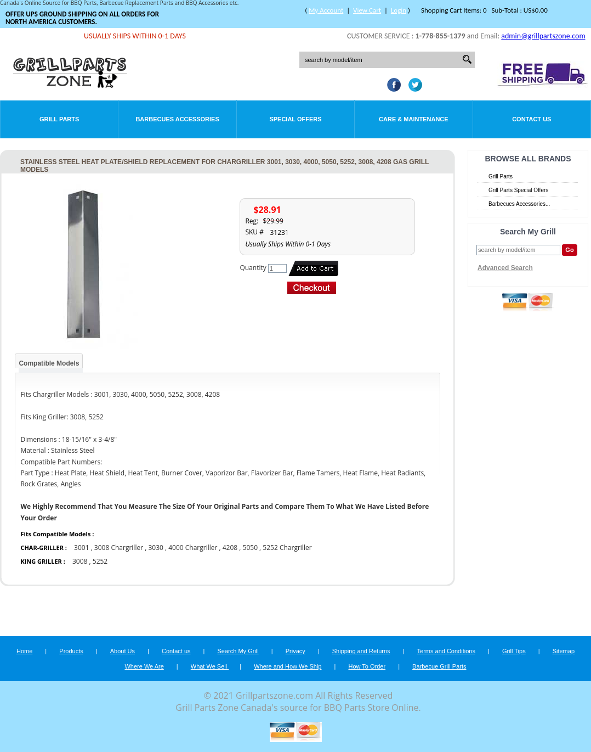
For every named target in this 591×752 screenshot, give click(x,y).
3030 (155, 547)
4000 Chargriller (192, 547)
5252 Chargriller (287, 547)
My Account (326, 10)
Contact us (176, 651)
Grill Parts (59, 119)
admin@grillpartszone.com (543, 36)
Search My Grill (238, 651)
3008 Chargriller (118, 547)
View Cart (367, 10)
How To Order (366, 666)
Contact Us (531, 119)
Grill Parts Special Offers (518, 190)
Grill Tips (514, 651)
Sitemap (564, 651)
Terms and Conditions (446, 651)
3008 (79, 561)
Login (398, 10)
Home (24, 651)
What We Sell (210, 666)
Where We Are (143, 666)
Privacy (295, 651)
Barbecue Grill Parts (439, 666)
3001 (81, 547)
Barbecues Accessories (177, 119)
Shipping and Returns (361, 651)
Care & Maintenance (413, 119)
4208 (230, 547)
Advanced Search (505, 268)
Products (71, 651)
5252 (100, 561)
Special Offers (295, 119)
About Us (122, 651)
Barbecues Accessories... (519, 204)
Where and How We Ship (287, 666)
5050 (250, 547)
